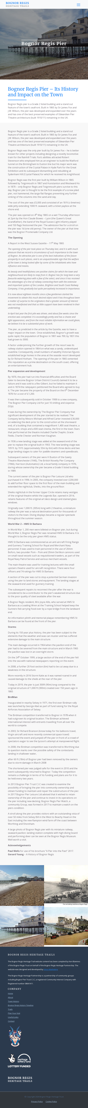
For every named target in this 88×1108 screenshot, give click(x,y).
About (10, 997)
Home (10, 993)
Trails (10, 1009)
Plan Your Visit (14, 1013)
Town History (13, 1001)
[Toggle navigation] (78, 4)
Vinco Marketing (51, 969)
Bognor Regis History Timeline (20, 1005)
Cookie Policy (51, 1101)
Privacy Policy (37, 1101)
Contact (11, 1021)
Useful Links (13, 1017)
